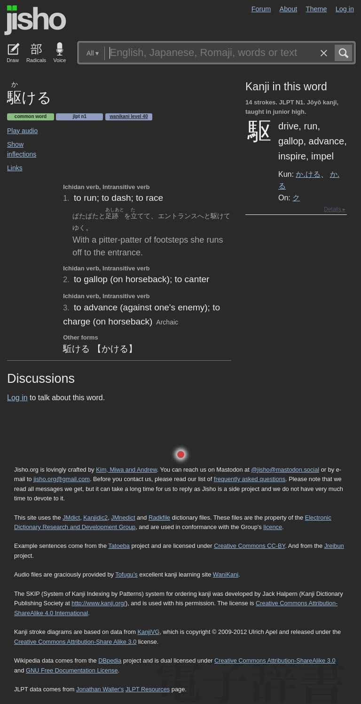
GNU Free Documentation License (72, 670)
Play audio (22, 130)
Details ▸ (334, 209)
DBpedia (109, 660)
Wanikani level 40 (129, 116)
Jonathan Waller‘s (100, 689)
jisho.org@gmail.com (61, 479)
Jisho (35, 20)
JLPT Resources (148, 689)
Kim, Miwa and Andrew (126, 469)
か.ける (308, 174)
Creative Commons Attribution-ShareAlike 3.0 (274, 660)
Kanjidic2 (95, 517)
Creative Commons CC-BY (249, 545)
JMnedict (123, 517)
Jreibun (334, 545)
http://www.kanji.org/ (98, 603)
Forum (261, 9)
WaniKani (225, 574)
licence (272, 526)
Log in (345, 9)
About (289, 9)
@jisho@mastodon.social (285, 469)
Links (15, 168)
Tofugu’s (126, 574)
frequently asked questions (249, 479)
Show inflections (21, 149)
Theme (316, 9)
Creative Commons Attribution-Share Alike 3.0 (75, 641)
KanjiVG (148, 631)
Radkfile (159, 517)
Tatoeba (119, 545)
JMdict (71, 517)
